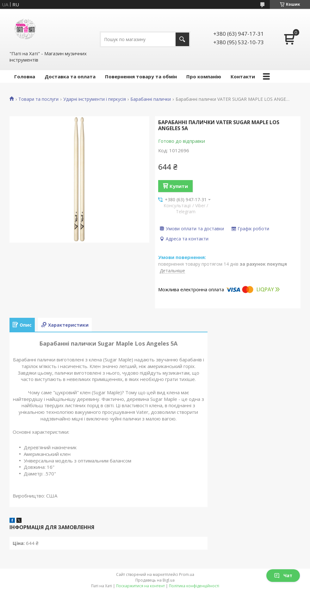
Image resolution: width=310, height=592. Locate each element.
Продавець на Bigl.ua (155, 580)
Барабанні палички (150, 99)
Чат (283, 575)
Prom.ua (186, 574)
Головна (24, 76)
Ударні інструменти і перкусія (94, 99)
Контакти (243, 76)
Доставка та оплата (70, 76)
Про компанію (203, 76)
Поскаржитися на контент (140, 586)
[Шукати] (182, 39)
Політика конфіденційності (194, 586)
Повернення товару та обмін (141, 76)
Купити (179, 186)
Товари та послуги (38, 99)
